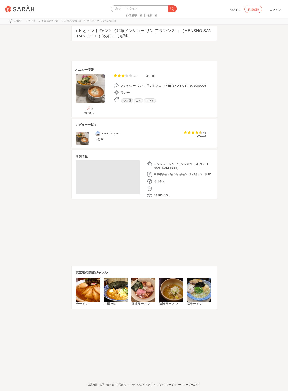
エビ (138, 100)
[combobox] (140, 8)
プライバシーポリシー (169, 384)
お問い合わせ (107, 384)
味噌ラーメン (168, 303)
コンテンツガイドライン (141, 384)
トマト (150, 100)
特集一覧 (152, 15)
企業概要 (92, 384)
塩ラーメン (195, 303)
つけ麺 (127, 100)
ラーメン (82, 303)
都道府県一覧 (134, 15)
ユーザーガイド (191, 384)
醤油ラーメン (140, 303)
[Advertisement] (144, 51)
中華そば (110, 303)
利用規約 (121, 384)
